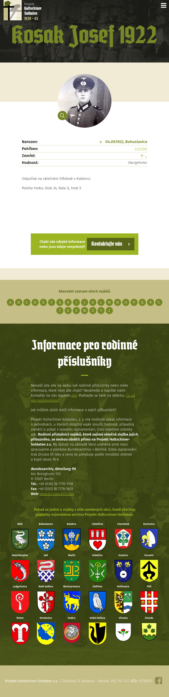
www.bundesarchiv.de (57, 494)
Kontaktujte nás (106, 244)
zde (74, 395)
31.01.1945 (141, 148)
